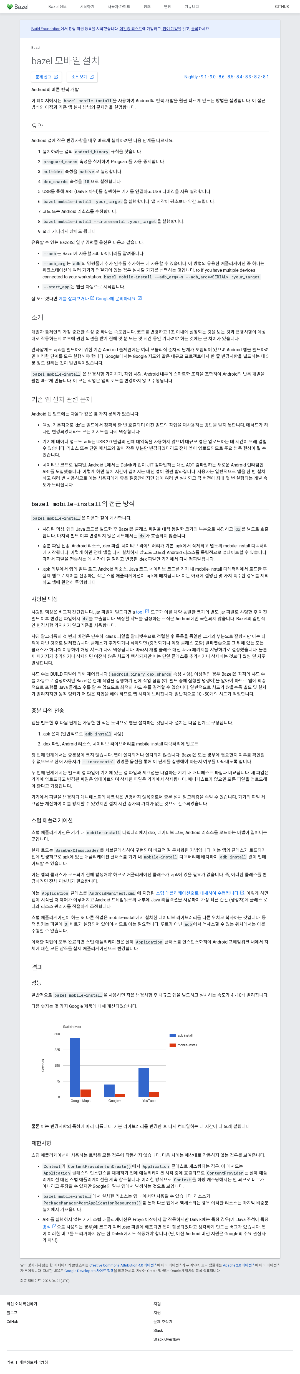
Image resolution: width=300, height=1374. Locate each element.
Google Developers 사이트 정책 (89, 1271)
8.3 (248, 77)
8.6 (222, 77)
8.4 (239, 77)
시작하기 (87, 6)
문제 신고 (47, 76)
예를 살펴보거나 (74, 298)
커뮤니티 (192, 6)
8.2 (257, 77)
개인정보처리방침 (33, 1362)
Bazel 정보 (58, 6)
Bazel (35, 47)
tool (139, 612)
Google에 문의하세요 (116, 298)
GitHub (282, 6)
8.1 (266, 77)
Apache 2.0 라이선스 (239, 1265)
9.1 (204, 77)
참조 (147, 6)
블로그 (12, 1313)
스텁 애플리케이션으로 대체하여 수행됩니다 (197, 893)
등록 (194, 29)
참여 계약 (170, 29)
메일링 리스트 (131, 29)
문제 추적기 (162, 1321)
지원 (157, 1313)
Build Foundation (45, 29)
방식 (46, 1227)
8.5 (230, 77)
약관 (10, 1362)
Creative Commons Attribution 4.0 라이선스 (123, 1265)
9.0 (213, 77)
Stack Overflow (166, 1339)
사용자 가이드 (119, 6)
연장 (167, 6)
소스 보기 (83, 76)
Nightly (191, 77)
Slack (158, 1330)
